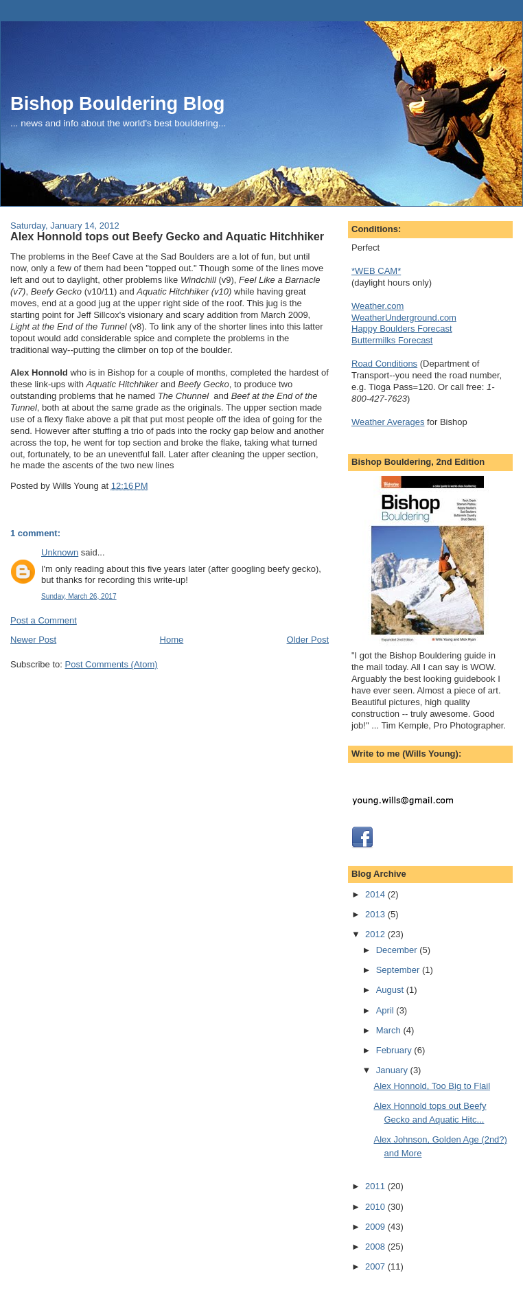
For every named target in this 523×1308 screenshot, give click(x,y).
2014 (376, 894)
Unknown (59, 552)
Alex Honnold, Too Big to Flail (431, 1086)
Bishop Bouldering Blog (117, 103)
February (395, 1050)
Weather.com (377, 306)
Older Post (308, 639)
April (386, 1010)
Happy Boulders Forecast (401, 328)
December (398, 950)
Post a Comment (43, 620)
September (399, 970)
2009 (376, 1226)
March (390, 1030)
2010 (376, 1207)
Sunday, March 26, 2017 (79, 596)
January (393, 1070)
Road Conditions (384, 363)
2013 (376, 914)
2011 (376, 1186)
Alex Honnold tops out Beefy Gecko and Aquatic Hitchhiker (167, 236)
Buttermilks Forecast (391, 340)
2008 (376, 1246)
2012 (376, 934)
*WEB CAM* (376, 271)
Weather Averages (387, 422)
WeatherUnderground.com (403, 317)
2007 (376, 1266)
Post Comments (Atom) (111, 664)
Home (172, 639)
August (391, 990)
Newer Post (33, 639)
